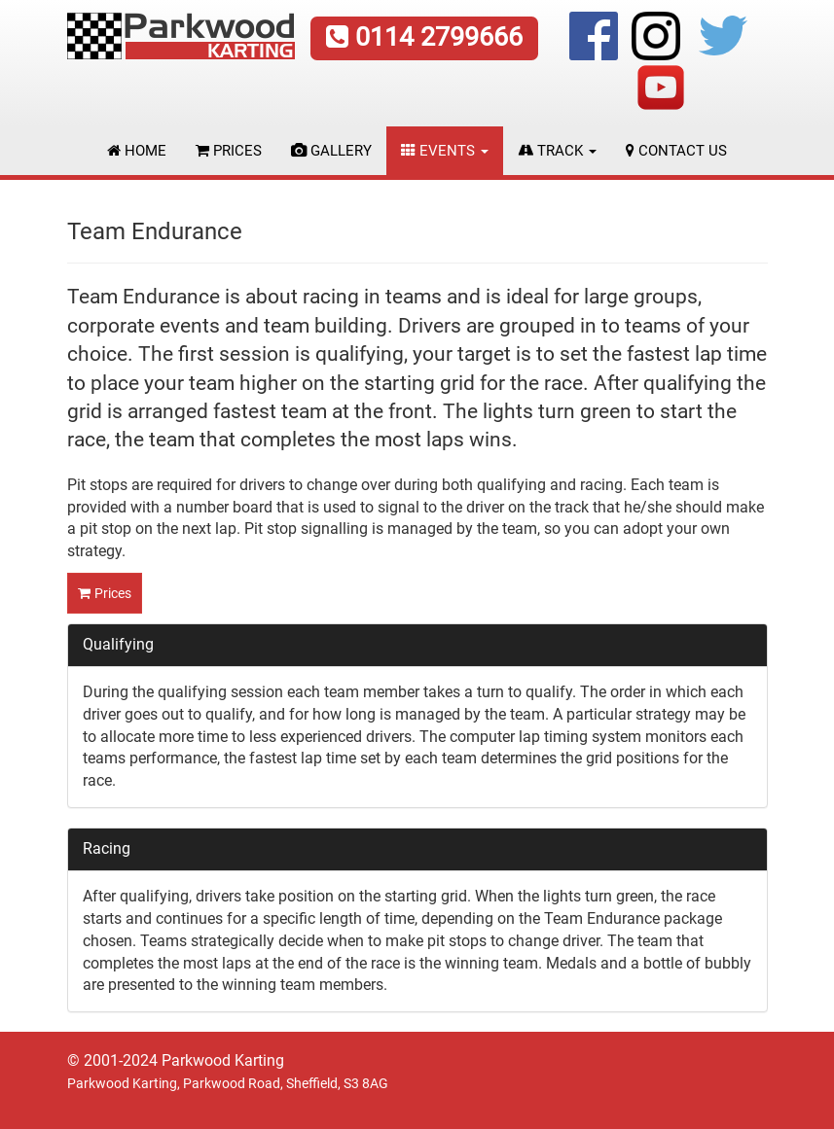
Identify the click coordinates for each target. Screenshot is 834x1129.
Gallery (331, 150)
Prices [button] (112, 593)
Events (445, 150)
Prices (229, 150)
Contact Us (676, 150)
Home (136, 150)
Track (557, 150)
